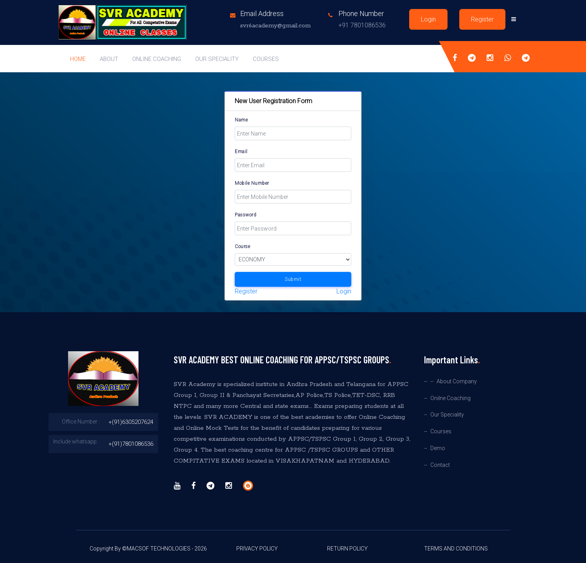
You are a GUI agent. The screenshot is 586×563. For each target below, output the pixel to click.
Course (242, 246)
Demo (437, 448)
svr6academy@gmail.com (275, 25)
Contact (440, 465)
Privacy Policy (257, 548)
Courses (266, 59)
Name (241, 120)
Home (78, 59)
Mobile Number (252, 183)
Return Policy (347, 548)
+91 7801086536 (362, 25)
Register (482, 19)
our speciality (217, 59)
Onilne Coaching (450, 398)
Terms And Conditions (456, 548)
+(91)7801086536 (130, 443)
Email (241, 151)
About (109, 59)
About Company (457, 381)
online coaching (156, 59)
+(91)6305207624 (130, 421)
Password (245, 215)
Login (428, 19)
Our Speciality (447, 415)
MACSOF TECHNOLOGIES (159, 548)
